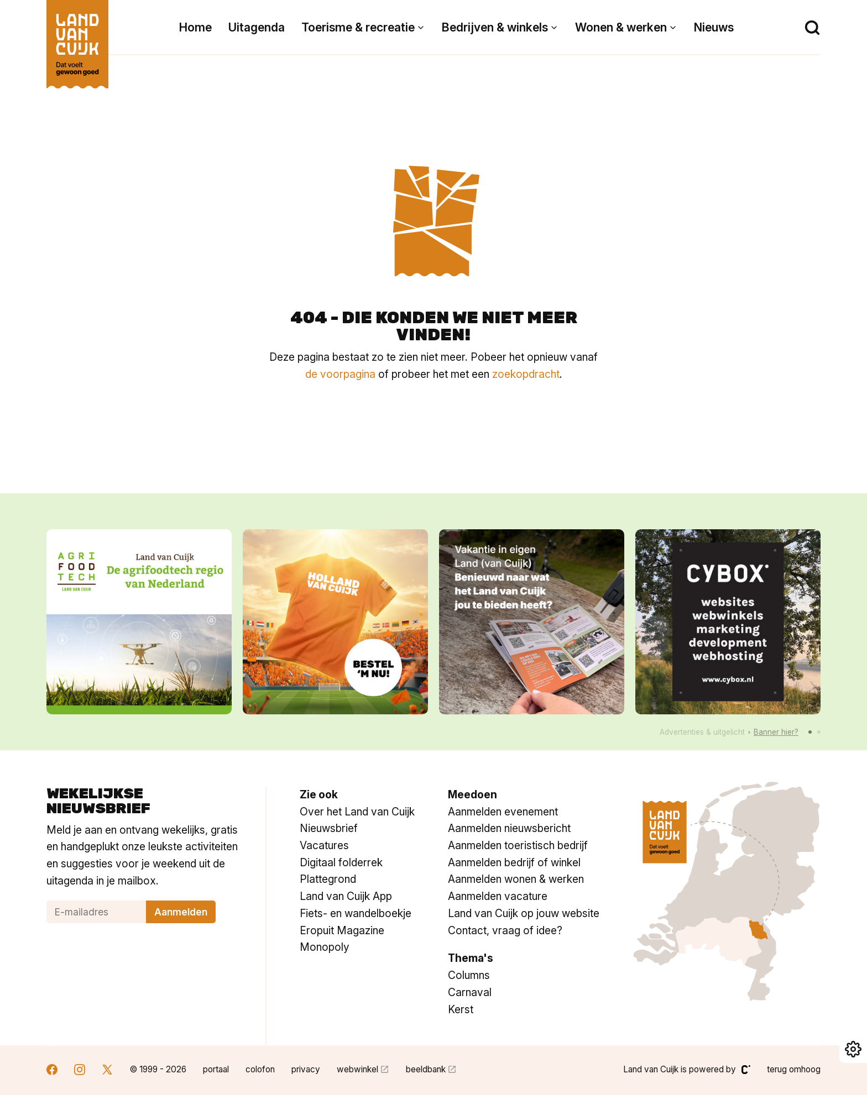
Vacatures (324, 845)
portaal (216, 1069)
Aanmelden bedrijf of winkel (514, 862)
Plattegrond (328, 879)
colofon (260, 1069)
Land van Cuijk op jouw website (523, 913)
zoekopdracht (526, 374)
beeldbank (426, 1069)
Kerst (460, 1009)
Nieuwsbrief (329, 828)
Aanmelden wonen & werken (516, 879)
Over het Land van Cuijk (357, 811)
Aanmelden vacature (497, 896)
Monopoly (324, 947)
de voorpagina (340, 374)
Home (195, 27)
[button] (810, 732)
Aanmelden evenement (503, 811)
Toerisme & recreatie (358, 27)
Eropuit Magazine (342, 930)
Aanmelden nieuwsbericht (509, 828)
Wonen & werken (621, 27)
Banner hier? (776, 732)
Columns (469, 975)
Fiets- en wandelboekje (355, 913)
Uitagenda (256, 27)
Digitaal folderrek (341, 862)
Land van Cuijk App (346, 896)
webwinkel (357, 1069)
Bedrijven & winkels (495, 27)
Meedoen (472, 794)
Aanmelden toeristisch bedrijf (518, 845)
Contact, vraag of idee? (505, 930)
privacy (305, 1069)
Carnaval (470, 992)
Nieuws (714, 27)
